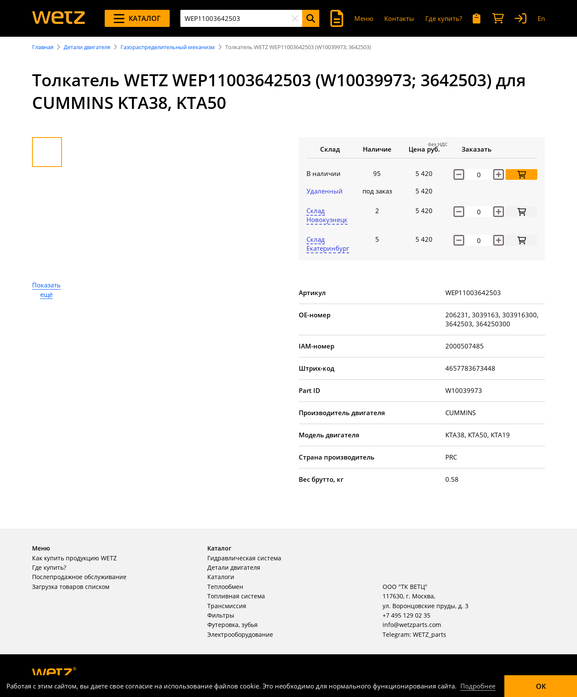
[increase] (499, 211)
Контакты (399, 18)
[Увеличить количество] (499, 174)
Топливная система (236, 596)
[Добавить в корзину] (521, 174)
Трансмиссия (226, 606)
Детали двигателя (87, 47)
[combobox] (241, 18)
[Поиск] (310, 18)
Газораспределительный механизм (168, 47)
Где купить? (443, 18)
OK (541, 686)
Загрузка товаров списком (70, 587)
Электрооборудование (240, 634)
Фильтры (220, 615)
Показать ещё (46, 290)
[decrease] (459, 211)
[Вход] (521, 18)
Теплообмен (225, 587)
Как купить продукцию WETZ (74, 558)
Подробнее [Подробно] (477, 686)
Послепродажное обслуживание (79, 577)
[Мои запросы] (477, 18)
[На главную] (58, 18)
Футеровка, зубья (232, 625)
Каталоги (220, 577)
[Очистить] (294, 18)
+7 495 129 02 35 (406, 615)
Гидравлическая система (244, 558)
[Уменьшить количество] (459, 174)
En (541, 18)
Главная (42, 47)
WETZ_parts (429, 634)
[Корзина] (498, 18)
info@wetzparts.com (412, 625)
